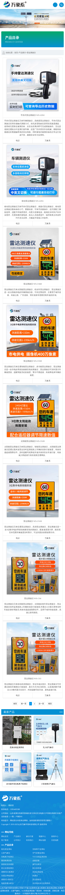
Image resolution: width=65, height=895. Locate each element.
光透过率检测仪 (7, 876)
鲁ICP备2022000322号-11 (40, 893)
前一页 (23, 704)
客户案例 (4, 840)
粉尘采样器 (36, 868)
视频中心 (42, 836)
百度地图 (54, 840)
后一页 (41, 704)
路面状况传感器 (7, 864)
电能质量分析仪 (7, 883)
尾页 (50, 704)
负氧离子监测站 (38, 849)
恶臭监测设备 (37, 872)
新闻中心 (54, 836)
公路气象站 (5, 853)
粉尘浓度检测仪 (7, 868)
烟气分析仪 (36, 864)
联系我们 (29, 840)
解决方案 (29, 836)
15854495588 (61, 4)
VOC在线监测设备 (39, 857)
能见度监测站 (6, 849)
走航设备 (36, 861)
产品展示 (22, 53)
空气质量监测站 (38, 853)
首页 (16, 53)
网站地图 (42, 840)
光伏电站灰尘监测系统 (41, 883)
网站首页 (4, 836)
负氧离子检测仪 (7, 857)
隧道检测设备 (6, 861)
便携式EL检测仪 (7, 872)
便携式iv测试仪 (7, 879)
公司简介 (17, 840)
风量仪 (35, 876)
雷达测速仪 (31, 53)
